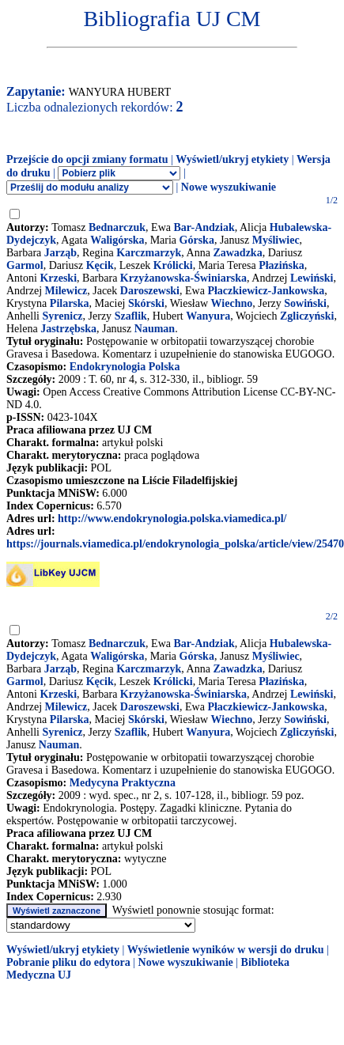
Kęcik (100, 265)
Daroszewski (150, 291)
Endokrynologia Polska (125, 367)
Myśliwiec (276, 240)
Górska (197, 240)
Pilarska (69, 303)
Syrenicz (63, 316)
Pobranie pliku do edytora (68, 962)
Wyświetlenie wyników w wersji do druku (225, 950)
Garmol (24, 265)
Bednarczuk (117, 227)
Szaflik (131, 316)
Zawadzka (237, 253)
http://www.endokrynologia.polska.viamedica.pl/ (172, 518)
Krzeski (58, 278)
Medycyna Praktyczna (123, 783)
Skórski (146, 303)
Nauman (154, 329)
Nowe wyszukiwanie (228, 187)
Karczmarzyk (148, 253)
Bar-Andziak (203, 227)
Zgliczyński (307, 316)
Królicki (173, 265)
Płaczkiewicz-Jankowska (265, 291)
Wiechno (232, 303)
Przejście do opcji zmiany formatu (87, 159)
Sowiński (305, 303)
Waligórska (117, 240)
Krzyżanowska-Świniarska (183, 278)
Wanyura (208, 316)
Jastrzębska (68, 329)
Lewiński (311, 278)
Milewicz (66, 291)
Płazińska (281, 265)
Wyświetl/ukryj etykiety (232, 159)
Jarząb (60, 253)
